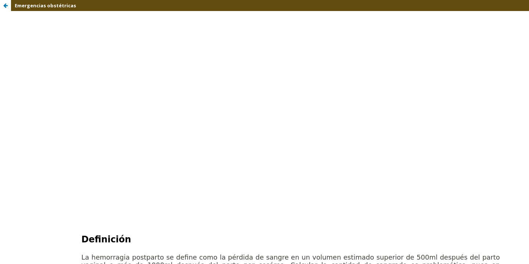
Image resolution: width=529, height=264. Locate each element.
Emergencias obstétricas (45, 5)
